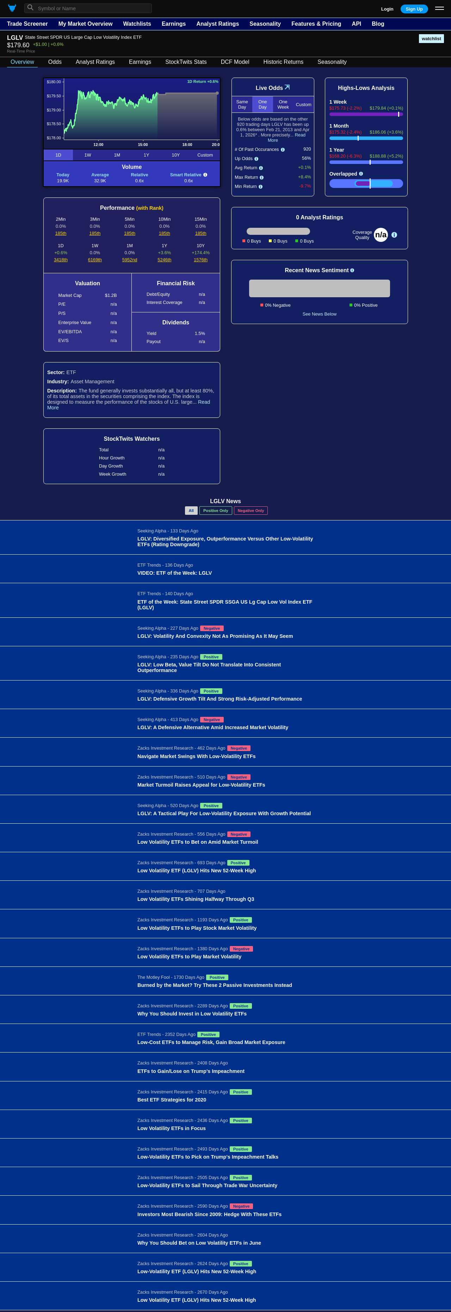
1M (117, 155)
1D (58, 155)
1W (87, 155)
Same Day (242, 104)
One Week (283, 104)
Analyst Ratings (217, 24)
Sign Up (414, 9)
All (191, 510)
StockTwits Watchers (132, 439)
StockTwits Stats (185, 62)
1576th (201, 259)
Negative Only (251, 510)
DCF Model (235, 62)
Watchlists (137, 24)
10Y (176, 155)
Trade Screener (27, 24)
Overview (22, 62)
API (357, 24)
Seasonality (265, 24)
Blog (378, 24)
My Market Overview (85, 24)
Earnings (174, 24)
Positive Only (215, 510)
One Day (262, 104)
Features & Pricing (316, 24)
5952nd (129, 259)
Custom (205, 155)
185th (60, 233)
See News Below (320, 314)
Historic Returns (284, 62)
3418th (61, 259)
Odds (55, 62)
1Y (146, 155)
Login (387, 9)
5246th (164, 259)
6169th (95, 259)
